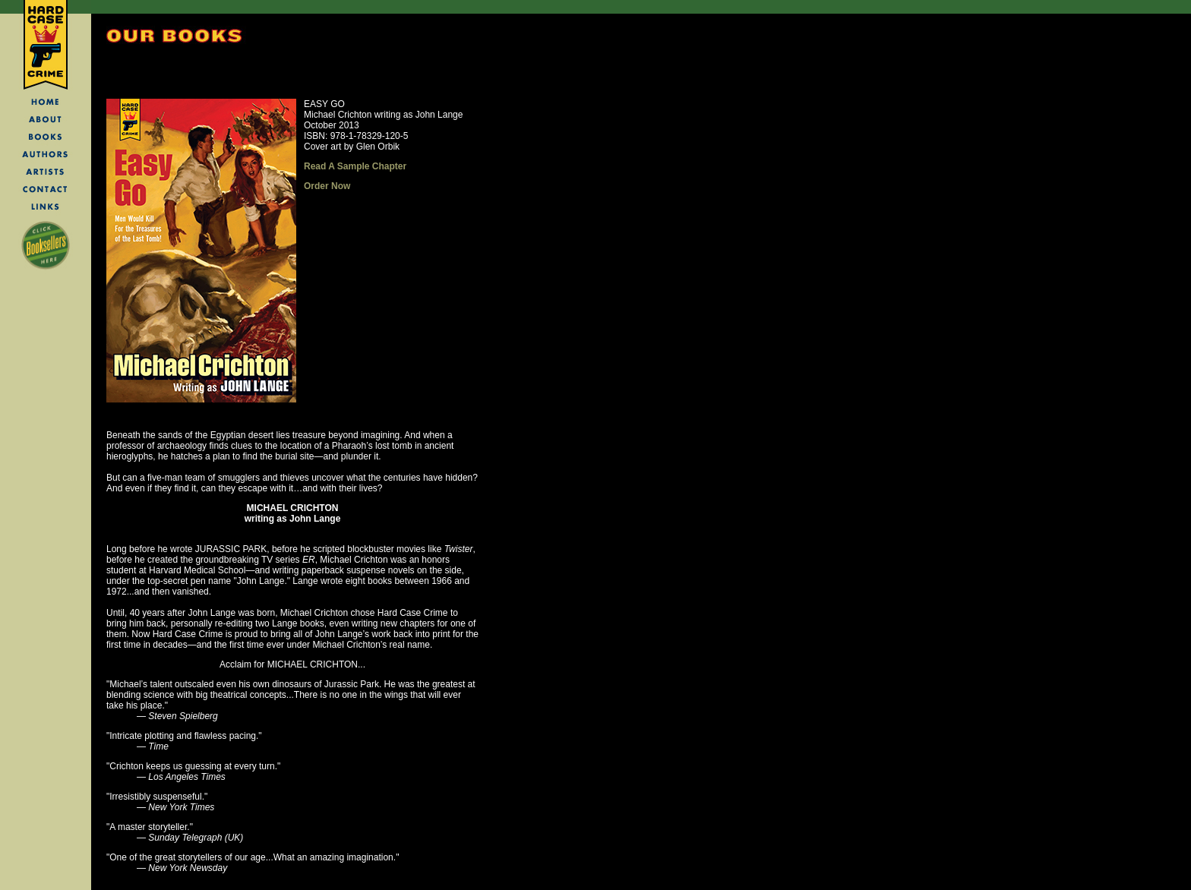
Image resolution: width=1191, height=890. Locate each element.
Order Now (327, 186)
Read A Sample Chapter (355, 166)
